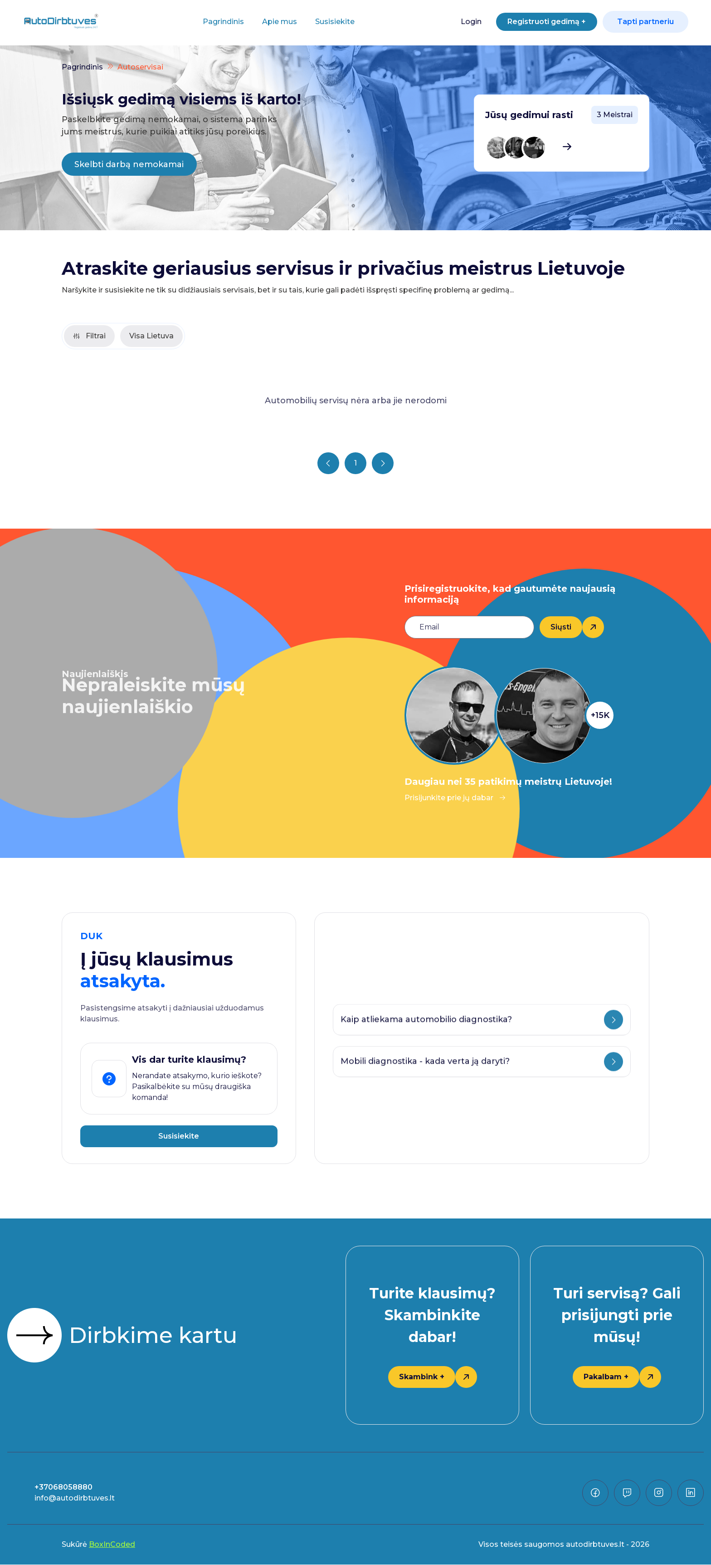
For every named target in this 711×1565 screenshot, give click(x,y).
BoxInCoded (112, 1544)
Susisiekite (331, 21)
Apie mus (276, 21)
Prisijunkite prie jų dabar (455, 798)
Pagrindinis (220, 21)
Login (464, 21)
